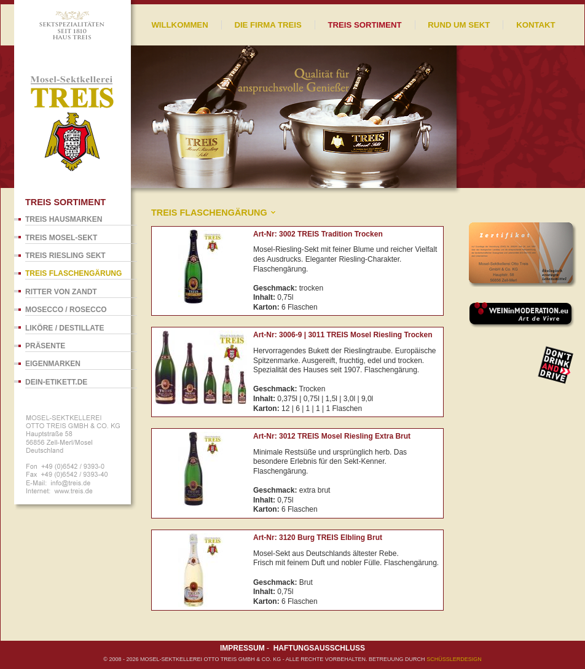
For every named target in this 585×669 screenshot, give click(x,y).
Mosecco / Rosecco (66, 309)
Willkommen (179, 24)
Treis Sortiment (364, 24)
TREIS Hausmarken (63, 219)
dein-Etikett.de (56, 382)
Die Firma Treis (267, 24)
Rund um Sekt (459, 24)
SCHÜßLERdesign (454, 659)
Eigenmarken (52, 363)
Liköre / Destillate (64, 328)
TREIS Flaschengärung (73, 273)
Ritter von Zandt (61, 292)
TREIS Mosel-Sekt (61, 237)
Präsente (45, 346)
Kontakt (535, 24)
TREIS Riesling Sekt (65, 255)
